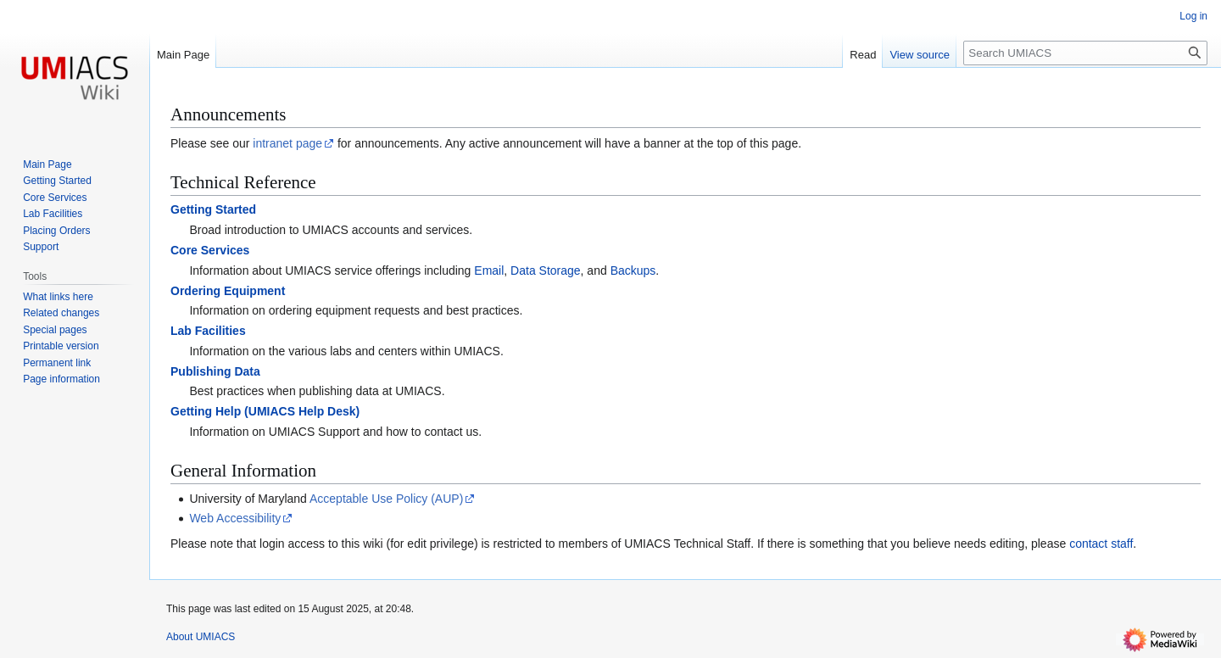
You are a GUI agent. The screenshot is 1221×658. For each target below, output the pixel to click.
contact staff (1101, 543)
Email (489, 270)
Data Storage (545, 270)
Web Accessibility (235, 518)
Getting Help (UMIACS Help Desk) (265, 411)
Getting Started (213, 209)
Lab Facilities (208, 330)
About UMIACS (200, 637)
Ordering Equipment (227, 291)
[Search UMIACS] (1085, 53)
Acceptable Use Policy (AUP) (386, 498)
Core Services (209, 250)
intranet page (287, 143)
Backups (633, 270)
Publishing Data (215, 371)
